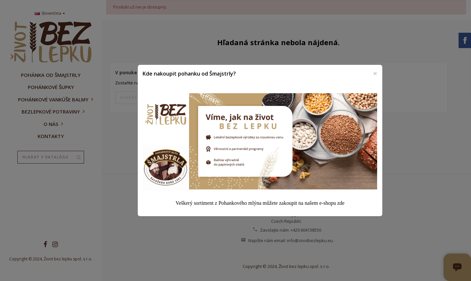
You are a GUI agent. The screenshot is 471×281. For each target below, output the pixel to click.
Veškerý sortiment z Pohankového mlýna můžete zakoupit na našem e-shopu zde (260, 203)
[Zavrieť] (375, 73)
